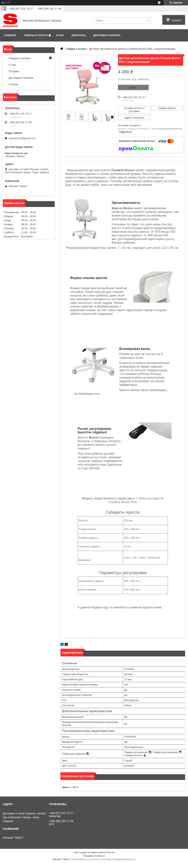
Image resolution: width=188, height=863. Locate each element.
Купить (133, 87)
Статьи (13, 84)
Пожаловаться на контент (86, 859)
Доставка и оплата (106, 35)
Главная (10, 35)
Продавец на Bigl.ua (94, 856)
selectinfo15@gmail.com (22, 138)
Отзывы (14, 71)
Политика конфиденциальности (118, 859)
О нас (60, 35)
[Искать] (148, 20)
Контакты (79, 35)
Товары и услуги (36, 35)
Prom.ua (110, 852)
